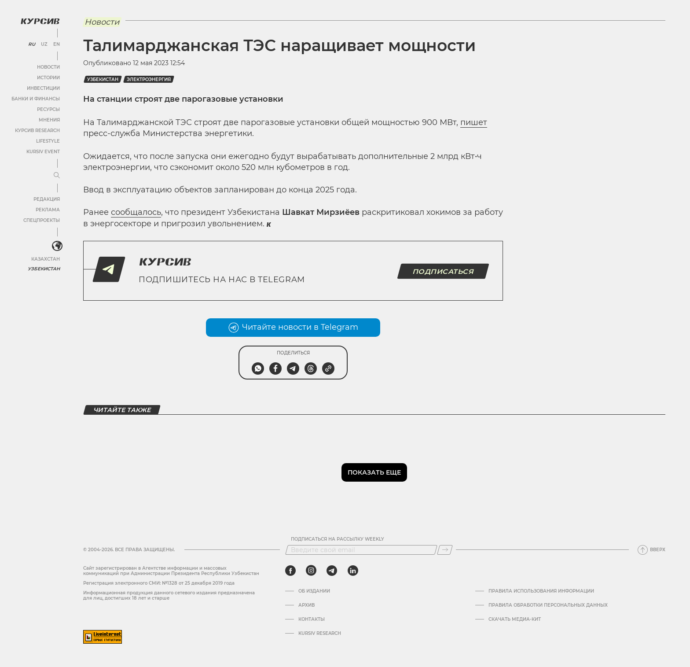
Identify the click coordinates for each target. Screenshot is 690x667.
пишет (473, 122)
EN (56, 44)
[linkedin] (352, 570)
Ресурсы (48, 109)
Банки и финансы (35, 98)
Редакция (46, 199)
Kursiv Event (42, 151)
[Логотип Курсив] (39, 21)
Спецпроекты (41, 220)
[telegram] (332, 570)
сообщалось (136, 212)
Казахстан (45, 259)
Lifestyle (47, 141)
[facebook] (290, 570)
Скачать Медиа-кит (514, 619)
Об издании (314, 591)
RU (31, 44)
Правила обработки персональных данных (548, 605)
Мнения (48, 119)
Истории (48, 77)
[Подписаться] (444, 550)
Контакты (311, 619)
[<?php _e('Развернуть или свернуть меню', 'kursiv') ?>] (56, 246)
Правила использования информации (541, 591)
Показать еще (374, 472)
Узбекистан (43, 268)
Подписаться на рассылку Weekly (337, 539)
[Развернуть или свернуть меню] (56, 175)
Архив (306, 605)
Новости (48, 67)
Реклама (47, 209)
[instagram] (311, 570)
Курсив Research (37, 130)
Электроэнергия (149, 79)
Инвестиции (42, 88)
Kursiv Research (319, 633)
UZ (43, 44)
